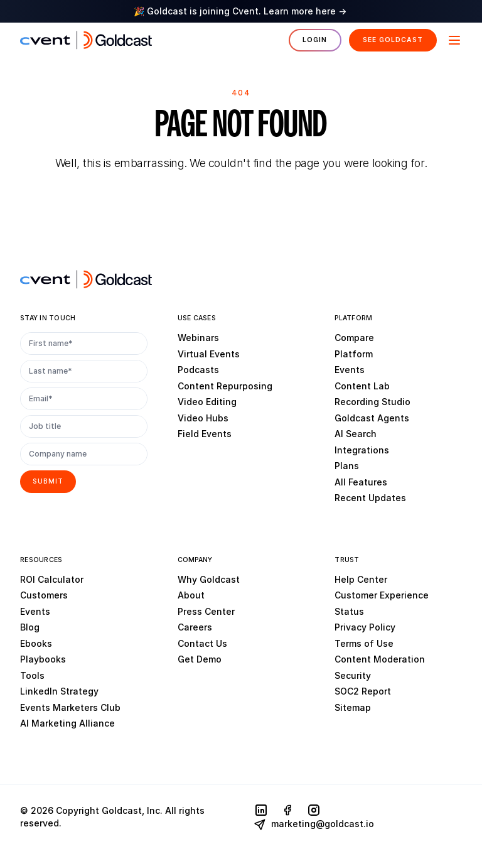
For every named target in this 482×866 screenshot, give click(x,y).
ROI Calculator (51, 579)
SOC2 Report (363, 691)
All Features (361, 482)
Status (349, 611)
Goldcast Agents (372, 418)
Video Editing (207, 401)
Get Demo (200, 659)
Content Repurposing (225, 386)
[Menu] (453, 40)
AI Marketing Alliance (67, 723)
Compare (354, 337)
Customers (44, 595)
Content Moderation (380, 659)
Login (315, 40)
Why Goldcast (209, 579)
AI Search (356, 433)
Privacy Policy (365, 627)
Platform (354, 354)
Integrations (362, 450)
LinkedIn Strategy (59, 691)
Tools (32, 675)
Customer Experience (382, 595)
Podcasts (198, 369)
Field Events (205, 433)
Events (350, 369)
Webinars (198, 337)
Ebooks (36, 643)
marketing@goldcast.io (314, 824)
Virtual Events (209, 354)
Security (353, 675)
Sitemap (353, 707)
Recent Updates (370, 497)
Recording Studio (372, 401)
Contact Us (202, 643)
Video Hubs (203, 418)
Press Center (206, 611)
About (191, 595)
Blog (30, 627)
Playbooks (43, 659)
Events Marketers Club (70, 707)
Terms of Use (364, 643)
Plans (347, 465)
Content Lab (362, 386)
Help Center (361, 579)
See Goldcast (393, 40)
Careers (195, 627)
